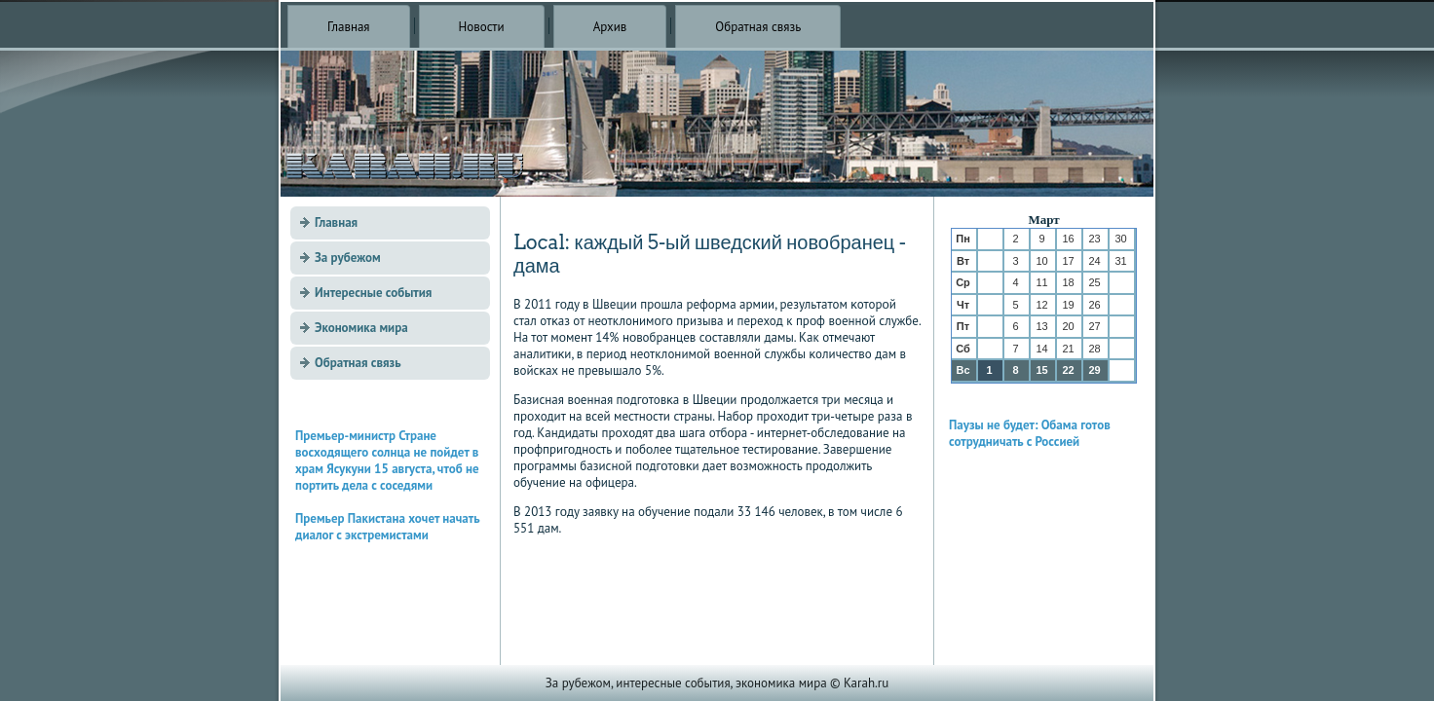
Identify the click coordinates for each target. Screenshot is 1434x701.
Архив (610, 26)
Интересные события (373, 292)
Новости (482, 26)
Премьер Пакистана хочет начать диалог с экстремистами (387, 526)
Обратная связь (758, 26)
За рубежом (348, 257)
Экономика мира (361, 327)
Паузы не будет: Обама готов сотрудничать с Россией (1030, 433)
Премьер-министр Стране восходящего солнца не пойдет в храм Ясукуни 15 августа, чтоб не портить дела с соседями (387, 460)
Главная (348, 26)
